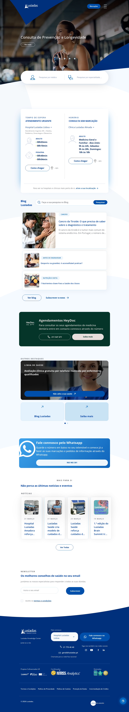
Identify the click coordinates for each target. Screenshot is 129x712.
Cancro (66, 216)
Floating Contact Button (122, 702)
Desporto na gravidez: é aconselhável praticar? (45, 256)
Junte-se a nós (26, 645)
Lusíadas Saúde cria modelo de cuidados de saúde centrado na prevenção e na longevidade (54, 533)
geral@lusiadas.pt (70, 655)
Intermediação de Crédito (98, 691)
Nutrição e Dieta (50, 282)
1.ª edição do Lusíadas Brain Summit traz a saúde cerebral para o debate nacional (101, 533)
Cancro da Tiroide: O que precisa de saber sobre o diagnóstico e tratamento (60, 214)
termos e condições (42, 603)
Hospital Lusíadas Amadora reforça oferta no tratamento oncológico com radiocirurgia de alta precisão (31, 533)
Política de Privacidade (46, 691)
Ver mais (27, 44)
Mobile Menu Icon (106, 6)
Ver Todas (64, 551)
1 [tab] (54, 58)
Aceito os (38, 603)
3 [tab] (64, 58)
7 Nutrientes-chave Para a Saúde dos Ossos (43, 276)
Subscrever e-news (57, 301)
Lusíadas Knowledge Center (31, 641)
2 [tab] (59, 58)
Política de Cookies (64, 691)
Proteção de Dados (80, 691)
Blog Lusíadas (42, 419)
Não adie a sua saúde (62, 397)
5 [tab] (74, 58)
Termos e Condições (28, 691)
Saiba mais (86, 419)
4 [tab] (69, 58)
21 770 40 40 (68, 649)
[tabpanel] (64, 40)
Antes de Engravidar (52, 261)
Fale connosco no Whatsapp (97, 639)
